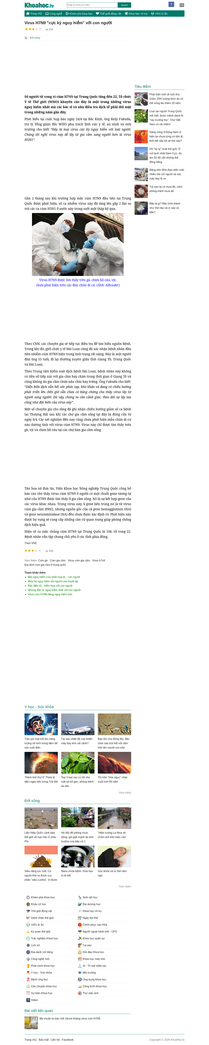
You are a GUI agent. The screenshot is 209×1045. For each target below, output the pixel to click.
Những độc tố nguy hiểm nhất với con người (54, 589)
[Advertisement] (77, 67)
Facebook (68, 1039)
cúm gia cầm (58, 560)
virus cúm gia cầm (79, 560)
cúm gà (43, 560)
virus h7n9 (98, 560)
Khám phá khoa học (79, 13)
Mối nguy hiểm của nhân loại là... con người (54, 576)
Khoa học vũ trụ (136, 13)
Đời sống (35, 37)
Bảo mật (44, 1039)
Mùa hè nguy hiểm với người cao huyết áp (53, 581)
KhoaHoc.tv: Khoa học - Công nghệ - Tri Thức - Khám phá (42, 5)
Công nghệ (53, 13)
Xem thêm (125, 792)
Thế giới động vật (108, 13)
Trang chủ (34, 13)
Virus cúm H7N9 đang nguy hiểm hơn (50, 594)
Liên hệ (55, 1039)
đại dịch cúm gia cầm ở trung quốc (45, 564)
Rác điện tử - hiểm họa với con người (50, 585)
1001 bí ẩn (159, 13)
